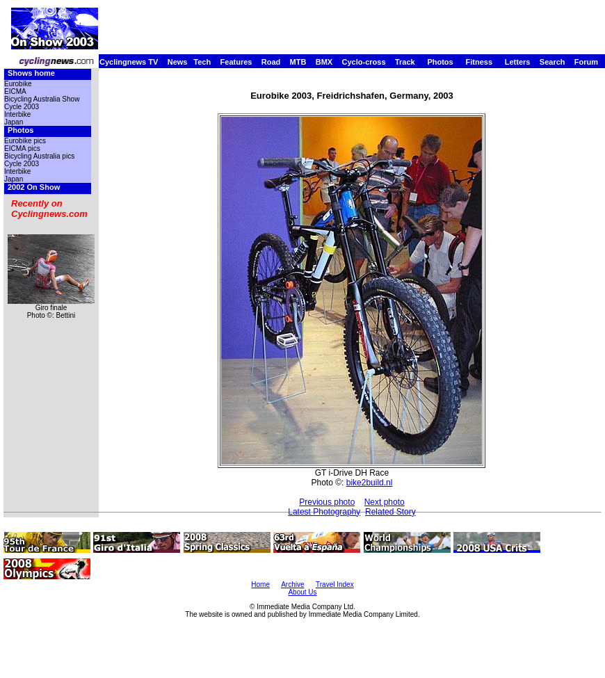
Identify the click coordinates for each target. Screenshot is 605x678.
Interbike (17, 114)
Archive (292, 584)
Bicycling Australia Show (41, 99)
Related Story (390, 512)
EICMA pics (22, 148)
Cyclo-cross (364, 62)
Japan (13, 122)
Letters (518, 62)
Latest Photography (324, 512)
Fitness (478, 62)
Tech (202, 62)
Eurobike (17, 84)
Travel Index (335, 584)
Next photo (384, 502)
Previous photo (327, 502)
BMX (324, 62)
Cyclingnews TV (128, 62)
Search (552, 62)
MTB (298, 62)
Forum (586, 62)
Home (260, 584)
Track (405, 62)
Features (236, 62)
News (178, 62)
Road (271, 62)
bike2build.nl (369, 482)
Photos (440, 62)
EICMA (15, 91)
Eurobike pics (25, 141)
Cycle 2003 (21, 107)
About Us (302, 592)
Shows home (31, 73)
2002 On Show (34, 187)
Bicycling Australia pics (39, 156)
